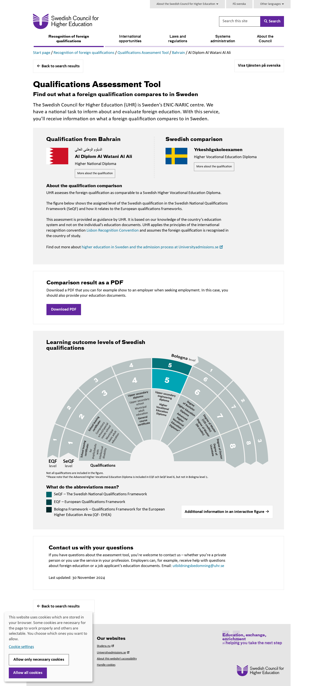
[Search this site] (240, 21)
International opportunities (130, 39)
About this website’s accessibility (117, 658)
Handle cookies (106, 665)
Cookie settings (21, 647)
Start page (41, 53)
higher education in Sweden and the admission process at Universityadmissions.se (153, 247)
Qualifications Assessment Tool (143, 53)
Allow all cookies (27, 673)
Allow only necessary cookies (38, 660)
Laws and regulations (177, 39)
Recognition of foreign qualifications (68, 39)
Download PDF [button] (63, 309)
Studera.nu (106, 646)
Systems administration (222, 39)
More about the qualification (95, 173)
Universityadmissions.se (113, 652)
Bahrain (178, 53)
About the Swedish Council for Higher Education (187, 4)
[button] (227, 511)
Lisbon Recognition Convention (113, 231)
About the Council (265, 39)
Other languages (272, 4)
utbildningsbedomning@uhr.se (198, 566)
